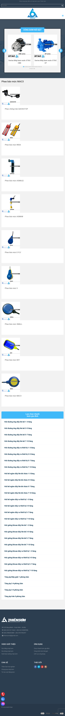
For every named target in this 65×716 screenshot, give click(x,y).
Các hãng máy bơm (7, 648)
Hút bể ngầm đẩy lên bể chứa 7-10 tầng (20, 493)
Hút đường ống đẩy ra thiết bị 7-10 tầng (20, 467)
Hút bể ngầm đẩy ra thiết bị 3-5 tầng (18, 506)
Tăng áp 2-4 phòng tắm (13, 583)
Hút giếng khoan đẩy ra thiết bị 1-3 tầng (20, 551)
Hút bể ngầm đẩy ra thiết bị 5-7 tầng (18, 512)
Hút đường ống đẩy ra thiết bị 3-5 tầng (19, 454)
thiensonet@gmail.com (11, 635)
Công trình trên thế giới (41, 651)
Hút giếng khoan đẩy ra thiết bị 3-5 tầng (20, 558)
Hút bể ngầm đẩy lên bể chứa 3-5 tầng (19, 480)
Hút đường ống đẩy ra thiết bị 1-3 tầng (19, 448)
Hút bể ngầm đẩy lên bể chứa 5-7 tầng (19, 486)
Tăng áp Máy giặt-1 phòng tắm (16, 577)
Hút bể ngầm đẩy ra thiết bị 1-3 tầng (18, 499)
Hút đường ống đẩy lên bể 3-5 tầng (18, 428)
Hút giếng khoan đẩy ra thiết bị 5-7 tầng (20, 564)
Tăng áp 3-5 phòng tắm (13, 590)
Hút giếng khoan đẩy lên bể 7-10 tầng (19, 545)
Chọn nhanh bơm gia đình (42, 648)
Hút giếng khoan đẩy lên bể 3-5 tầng (18, 532)
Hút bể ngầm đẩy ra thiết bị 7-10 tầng (19, 519)
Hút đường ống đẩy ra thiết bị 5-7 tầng (19, 461)
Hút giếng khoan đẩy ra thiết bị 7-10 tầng (20, 570)
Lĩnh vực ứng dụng (39, 654)
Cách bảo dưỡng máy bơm (9, 654)
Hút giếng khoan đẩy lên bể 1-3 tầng (18, 525)
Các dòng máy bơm (7, 651)
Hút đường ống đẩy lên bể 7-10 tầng (18, 441)
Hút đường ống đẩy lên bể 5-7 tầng (18, 435)
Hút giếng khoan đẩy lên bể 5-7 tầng (18, 538)
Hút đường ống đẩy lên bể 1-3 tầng (18, 422)
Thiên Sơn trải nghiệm (8, 666)
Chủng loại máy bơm (7, 669)
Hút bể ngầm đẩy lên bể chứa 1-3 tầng (19, 474)
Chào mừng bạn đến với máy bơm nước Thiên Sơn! (32, 1)
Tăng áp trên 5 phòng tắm (14, 596)
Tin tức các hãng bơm (8, 672)
